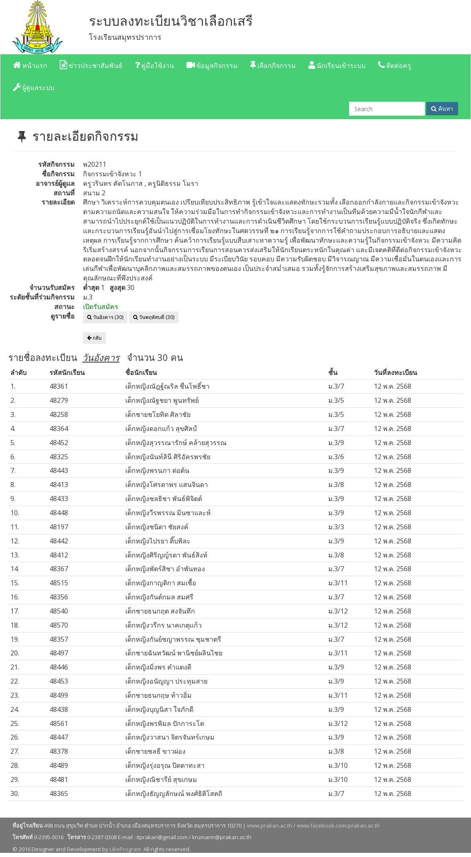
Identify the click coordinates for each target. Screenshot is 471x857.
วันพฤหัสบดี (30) (153, 317)
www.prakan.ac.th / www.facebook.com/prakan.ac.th (313, 825)
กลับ (94, 337)
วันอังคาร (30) (105, 317)
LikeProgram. (126, 849)
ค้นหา (442, 108)
